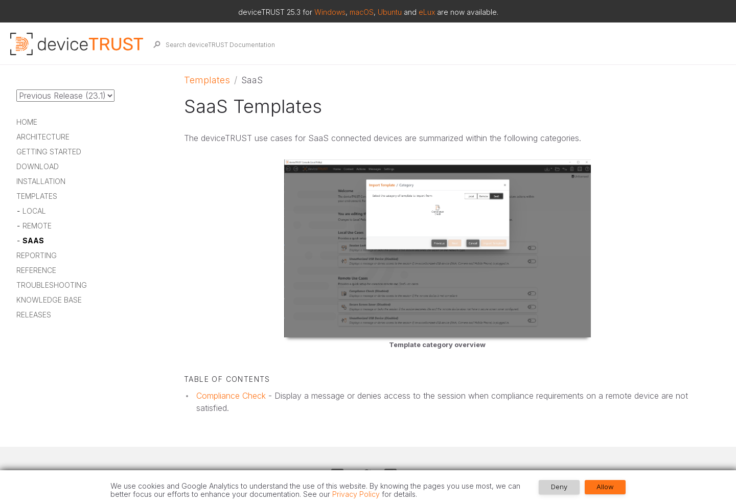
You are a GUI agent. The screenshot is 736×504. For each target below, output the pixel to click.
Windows (330, 12)
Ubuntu (390, 12)
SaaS (33, 241)
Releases (33, 315)
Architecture (43, 137)
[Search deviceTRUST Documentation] (436, 44)
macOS (362, 12)
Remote (37, 226)
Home (26, 122)
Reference (36, 270)
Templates (36, 196)
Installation (40, 181)
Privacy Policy (356, 494)
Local (34, 211)
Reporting (36, 255)
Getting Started (48, 152)
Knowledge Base (49, 300)
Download (37, 167)
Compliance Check (231, 396)
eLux (427, 12)
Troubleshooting (51, 285)
